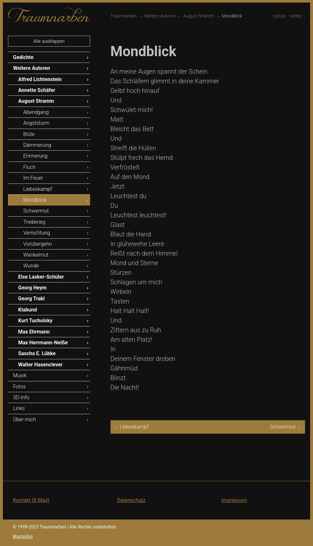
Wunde (31, 266)
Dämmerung (37, 145)
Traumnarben (123, 16)
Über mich (24, 419)
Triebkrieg (34, 222)
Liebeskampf (37, 189)
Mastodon (23, 536)
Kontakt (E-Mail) (31, 500)
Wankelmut (35, 255)
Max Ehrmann (34, 332)
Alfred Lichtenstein (40, 79)
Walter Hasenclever (40, 365)
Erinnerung (35, 156)
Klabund (27, 310)
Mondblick (34, 200)
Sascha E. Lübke (37, 353)
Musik (19, 375)
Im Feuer (33, 178)
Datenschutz (131, 500)
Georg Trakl (31, 298)
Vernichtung (36, 233)
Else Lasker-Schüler (41, 277)
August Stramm (198, 16)
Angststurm (36, 123)
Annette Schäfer (36, 90)
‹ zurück (277, 16)
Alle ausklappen (49, 41)
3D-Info (21, 397)
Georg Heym (32, 288)
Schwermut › (285, 427)
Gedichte (23, 57)
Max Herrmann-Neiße (43, 343)
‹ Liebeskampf (132, 427)
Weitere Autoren (160, 16)
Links (19, 408)
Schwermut (36, 211)
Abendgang (36, 112)
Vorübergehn (37, 244)
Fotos (19, 387)
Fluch (29, 167)
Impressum (234, 500)
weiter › (297, 16)
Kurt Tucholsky (35, 321)
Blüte (29, 134)
